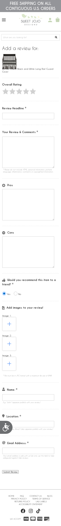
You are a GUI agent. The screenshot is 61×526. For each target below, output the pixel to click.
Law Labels (41, 501)
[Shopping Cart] (57, 20)
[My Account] (50, 20)
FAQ (22, 496)
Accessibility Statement (30, 504)
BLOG (50, 496)
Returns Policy (22, 501)
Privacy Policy (19, 499)
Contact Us (36, 496)
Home (11, 496)
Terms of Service (41, 499)
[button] (5, 91)
